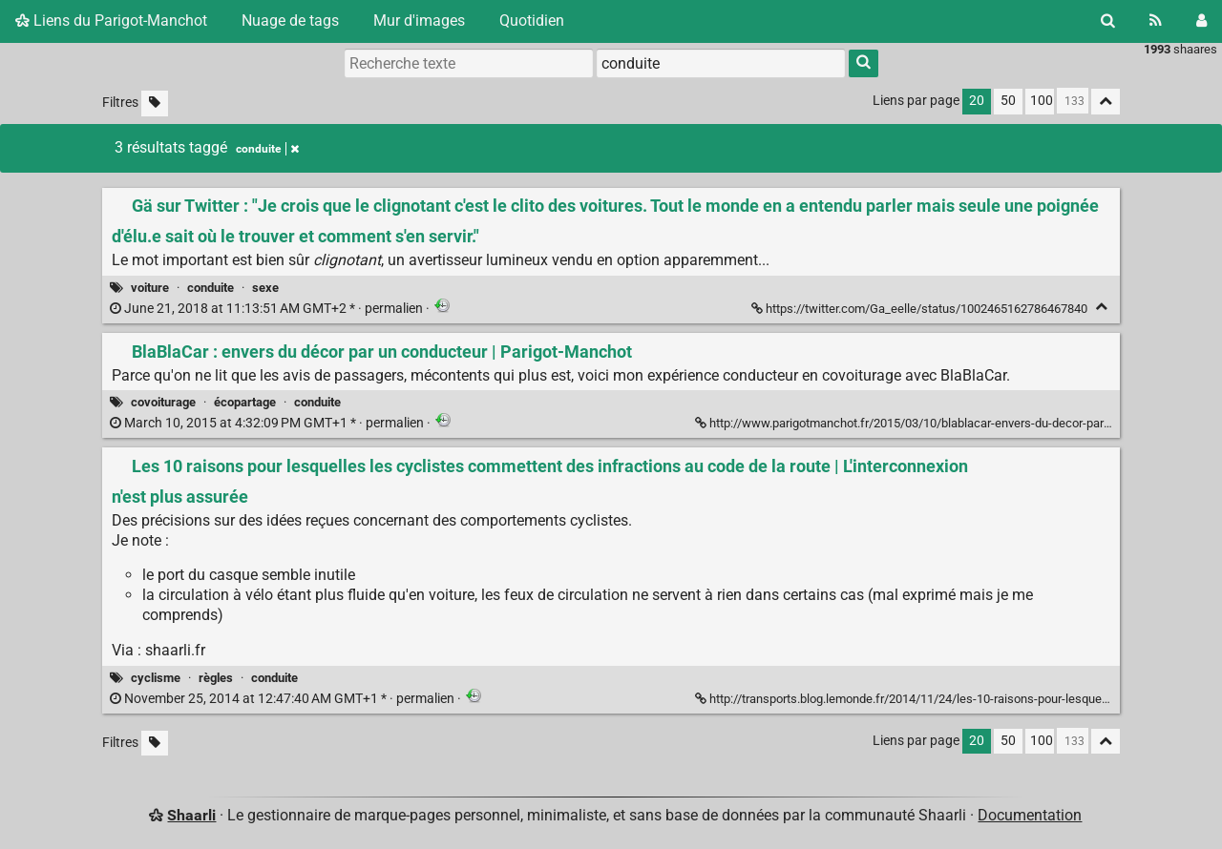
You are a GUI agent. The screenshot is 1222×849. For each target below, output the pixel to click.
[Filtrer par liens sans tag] (154, 103)
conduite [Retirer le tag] (267, 148)
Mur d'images (419, 20)
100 (1041, 101)
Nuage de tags (290, 20)
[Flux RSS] (1155, 21)
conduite (210, 287)
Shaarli (191, 815)
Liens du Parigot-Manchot (111, 20)
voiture (150, 287)
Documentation (1030, 815)
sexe (265, 287)
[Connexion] (1201, 21)
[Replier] (1101, 306)
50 (1008, 101)
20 (976, 101)
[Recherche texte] (469, 63)
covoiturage (163, 402)
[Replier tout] (1105, 101)
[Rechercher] (1107, 21)
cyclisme (155, 678)
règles (216, 678)
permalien (268, 308)
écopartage (245, 402)
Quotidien (531, 20)
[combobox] (721, 63)
